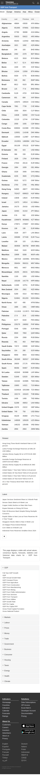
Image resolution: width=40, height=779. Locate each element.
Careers (5, 727)
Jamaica (5, 207)
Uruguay (5, 416)
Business (7, 649)
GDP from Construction (11, 585)
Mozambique (7, 272)
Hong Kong (6, 189)
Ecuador (5, 141)
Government (8, 644)
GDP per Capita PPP (10, 606)
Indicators (6, 708)
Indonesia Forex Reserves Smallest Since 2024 (19, 530)
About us (5, 736)
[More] (4, 536)
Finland (5, 159)
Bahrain (5, 50)
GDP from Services (10, 594)
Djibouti (5, 137)
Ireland (4, 198)
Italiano (24, 747)
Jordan (4, 215)
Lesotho (5, 241)
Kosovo (5, 228)
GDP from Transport (10, 597)
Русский (5, 755)
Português (6, 749)
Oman (4, 307)
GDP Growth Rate (9, 602)
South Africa (7, 359)
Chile (4, 111)
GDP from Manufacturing (12, 587)
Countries (6, 705)
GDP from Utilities (9, 599)
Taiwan (4, 381)
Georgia (5, 167)
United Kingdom (8, 407)
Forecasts (6, 713)
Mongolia (5, 263)
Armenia (5, 41)
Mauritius (5, 254)
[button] (38, 3)
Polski (23, 749)
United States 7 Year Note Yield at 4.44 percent (19, 470)
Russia (4, 337)
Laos (4, 233)
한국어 (23, 760)
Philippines (6, 324)
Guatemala (6, 176)
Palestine (5, 316)
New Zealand (7, 289)
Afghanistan (7, 23)
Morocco (5, 268)
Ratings (5, 716)
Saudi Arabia (7, 346)
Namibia (5, 276)
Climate (6, 681)
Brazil (4, 84)
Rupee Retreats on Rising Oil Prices (15, 508)
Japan (4, 211)
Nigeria (4, 298)
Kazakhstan (6, 220)
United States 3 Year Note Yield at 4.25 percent (19, 476)
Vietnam (5, 425)
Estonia (5, 154)
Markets (6, 617)
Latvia (4, 237)
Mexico (4, 259)
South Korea (7, 364)
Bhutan (5, 71)
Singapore (6, 355)
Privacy (5, 738)
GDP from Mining (9, 590)
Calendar (5, 711)
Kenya (4, 224)
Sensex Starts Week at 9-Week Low (15, 502)
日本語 (23, 758)
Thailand (5, 394)
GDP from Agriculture (10, 582)
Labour (6, 622)
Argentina (6, 36)
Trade (6, 638)
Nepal (4, 281)
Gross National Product (11, 611)
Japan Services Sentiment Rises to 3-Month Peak (20, 499)
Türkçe (5, 758)
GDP (5, 567)
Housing (7, 660)
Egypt (4, 145)
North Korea (7, 302)
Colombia (5, 119)
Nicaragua (6, 294)
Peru (4, 320)
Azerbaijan (6, 45)
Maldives (5, 250)
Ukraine (5, 403)
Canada (5, 102)
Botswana (6, 80)
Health (6, 676)
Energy (6, 670)
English (5, 744)
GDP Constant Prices (10, 580)
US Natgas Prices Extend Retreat (14, 525)
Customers (6, 725)
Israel (4, 202)
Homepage (6, 702)
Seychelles (6, 350)
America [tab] (17, 12)
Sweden (5, 377)
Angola (4, 32)
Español (5, 747)
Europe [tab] (9, 12)
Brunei (4, 89)
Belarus (5, 58)
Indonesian (25, 752)
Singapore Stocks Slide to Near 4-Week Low (18, 522)
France (4, 163)
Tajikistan (5, 385)
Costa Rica (6, 128)
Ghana (4, 172)
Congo (4, 124)
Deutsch (24, 744)
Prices (6, 628)
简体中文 (24, 755)
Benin (4, 67)
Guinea (4, 180)
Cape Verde (6, 106)
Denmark (5, 132)
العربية (4, 760)
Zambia (5, 429)
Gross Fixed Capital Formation (13, 609)
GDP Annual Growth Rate (12, 578)
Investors (5, 730)
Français (5, 752)
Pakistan (5, 311)
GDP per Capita (8, 604)
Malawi (4, 246)
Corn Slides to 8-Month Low (12, 528)
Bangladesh (6, 54)
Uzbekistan (6, 420)
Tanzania (5, 390)
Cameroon (6, 97)
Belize (4, 63)
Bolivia (4, 76)
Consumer (7, 654)
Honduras (6, 185)
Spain (4, 368)
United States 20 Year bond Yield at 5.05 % (17, 479)
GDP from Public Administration (14, 592)
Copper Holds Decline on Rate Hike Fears (17, 505)
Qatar (4, 333)
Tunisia (5, 398)
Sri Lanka (5, 372)
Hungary (5, 193)
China (4, 115)
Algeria (4, 28)
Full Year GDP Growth (10, 573)
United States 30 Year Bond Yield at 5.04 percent (19, 473)
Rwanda (5, 342)
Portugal (5, 329)
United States (7, 411)
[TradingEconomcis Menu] (3, 3)
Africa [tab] (30, 12)
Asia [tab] (24, 12)
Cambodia (6, 93)
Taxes (6, 665)
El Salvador (6, 150)
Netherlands (7, 285)
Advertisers (6, 733)
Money (6, 633)
